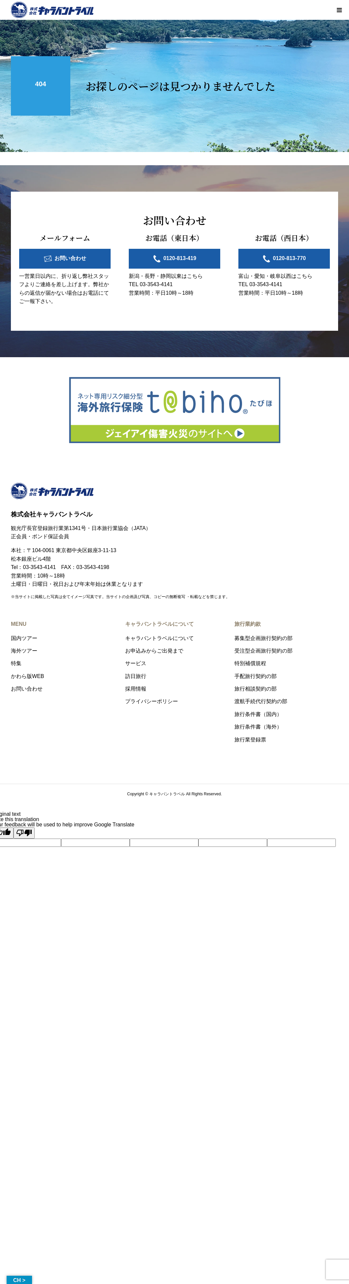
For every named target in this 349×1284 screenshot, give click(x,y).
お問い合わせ (70, 258)
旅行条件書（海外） (258, 727)
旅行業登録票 (250, 739)
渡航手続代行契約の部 (260, 701)
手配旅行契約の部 (255, 676)
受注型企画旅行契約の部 (263, 651)
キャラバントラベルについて (159, 638)
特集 (16, 663)
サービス (135, 663)
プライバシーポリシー (151, 701)
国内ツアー (24, 638)
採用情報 (135, 689)
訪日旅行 (135, 676)
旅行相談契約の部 (255, 689)
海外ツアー (24, 651)
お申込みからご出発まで (154, 651)
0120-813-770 (289, 258)
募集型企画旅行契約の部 (263, 638)
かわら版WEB (27, 676)
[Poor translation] (24, 833)
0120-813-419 (179, 258)
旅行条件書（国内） (258, 714)
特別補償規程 (250, 663)
